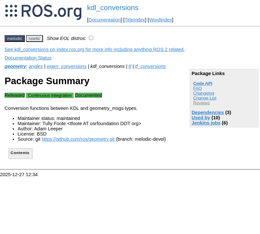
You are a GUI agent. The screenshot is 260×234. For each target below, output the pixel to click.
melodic (14, 38)
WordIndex (160, 19)
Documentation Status (28, 57)
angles (36, 66)
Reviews (201, 102)
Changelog (203, 93)
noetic (34, 38)
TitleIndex (134, 19)
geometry (15, 66)
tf (130, 66)
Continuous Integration (50, 95)
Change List (204, 98)
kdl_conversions (112, 8)
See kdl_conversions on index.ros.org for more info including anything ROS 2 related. (95, 49)
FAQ (197, 88)
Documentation (104, 19)
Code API (202, 83)
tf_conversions (150, 66)
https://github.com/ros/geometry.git (78, 139)
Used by (201, 117)
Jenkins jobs (206, 122)
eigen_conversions (66, 66)
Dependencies (208, 112)
